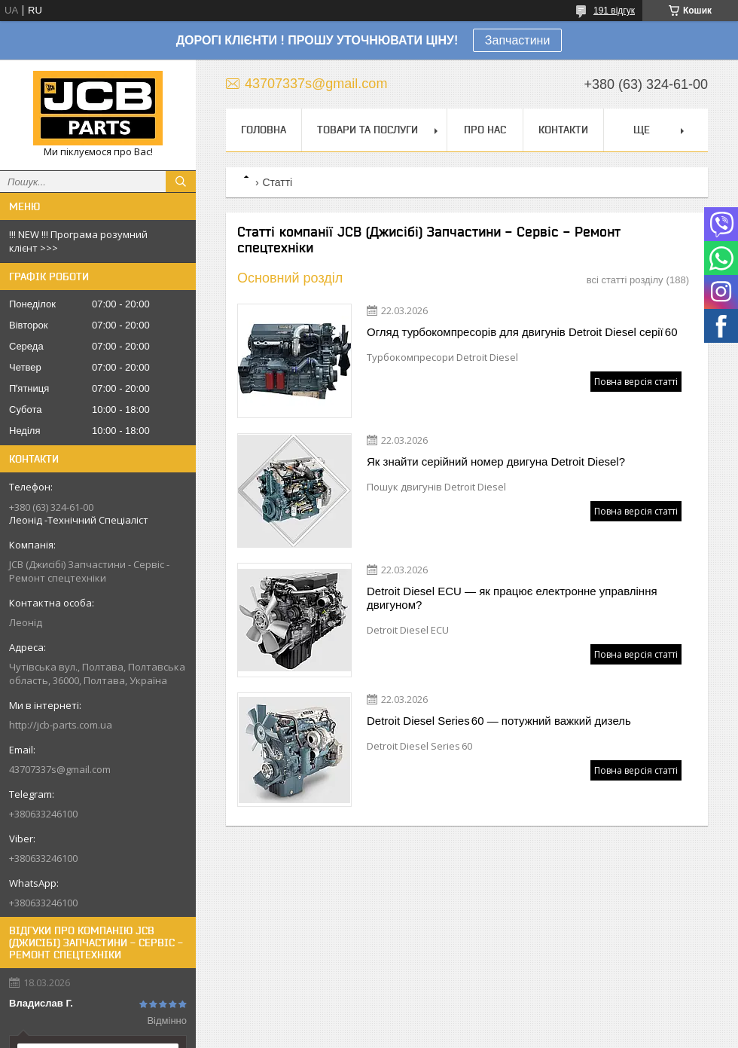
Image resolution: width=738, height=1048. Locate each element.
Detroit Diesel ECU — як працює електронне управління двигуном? (512, 598)
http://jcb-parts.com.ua (60, 725)
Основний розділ (290, 278)
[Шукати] (181, 181)
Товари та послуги (367, 130)
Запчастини (517, 40)
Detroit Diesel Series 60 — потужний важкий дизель (499, 720)
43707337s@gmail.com (60, 769)
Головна (263, 130)
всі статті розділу (625, 280)
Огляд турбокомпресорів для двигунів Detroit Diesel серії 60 (522, 331)
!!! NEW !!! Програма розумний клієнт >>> (78, 241)
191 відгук (614, 10)
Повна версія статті (636, 381)
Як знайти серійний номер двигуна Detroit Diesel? (496, 461)
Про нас (485, 130)
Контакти (563, 130)
